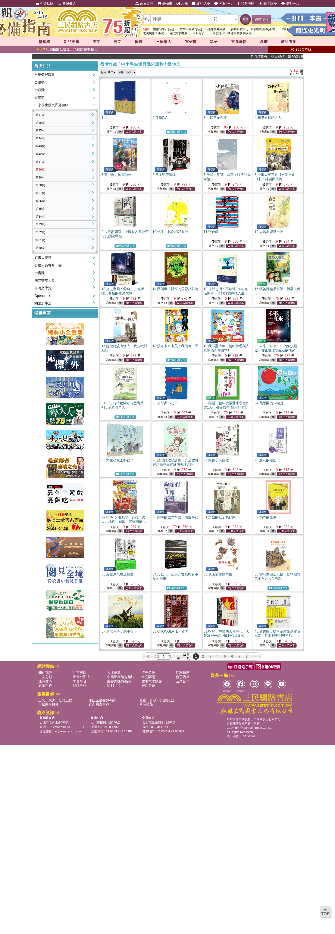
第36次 (40, 201)
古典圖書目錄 (99, 704)
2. (160, 118)
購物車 (165, 3)
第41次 (40, 162)
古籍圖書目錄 (48, 704)
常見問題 (148, 677)
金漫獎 (39, 97)
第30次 (40, 247)
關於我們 (45, 672)
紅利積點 (183, 672)
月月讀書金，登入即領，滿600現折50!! (286, 57)
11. (211, 232)
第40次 (40, 169)
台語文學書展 (178, 33)
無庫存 (213, 132)
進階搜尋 (261, 19)
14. (175, 289)
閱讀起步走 (42, 303)
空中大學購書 (151, 681)
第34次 (40, 216)
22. (165, 403)
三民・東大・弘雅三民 (55, 700)
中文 (96, 42)
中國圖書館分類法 (120, 677)
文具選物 (238, 42)
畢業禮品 (146, 704)
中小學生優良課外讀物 (51, 105)
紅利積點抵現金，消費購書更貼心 (67, 49)
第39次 (40, 177)
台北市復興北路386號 (54, 722)
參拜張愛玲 (238, 29)
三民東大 (163, 42)
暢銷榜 (44, 42)
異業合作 (45, 685)
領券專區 (246, 3)
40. (277, 636)
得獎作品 (108, 64)
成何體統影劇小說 (263, 29)
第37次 (40, 193)
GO (245, 19)
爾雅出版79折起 (163, 29)
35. (218, 574)
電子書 (190, 42)
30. (175, 517)
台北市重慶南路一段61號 (159, 722)
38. (171, 631)
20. (276, 350)
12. (268, 232)
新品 (71, 42)
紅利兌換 (201, 3)
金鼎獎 (39, 90)
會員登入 (67, 3)
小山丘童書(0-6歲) (102, 700)
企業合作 (183, 681)
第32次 (40, 232)
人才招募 (114, 672)
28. (265, 460)
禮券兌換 (148, 672)
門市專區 (80, 672)
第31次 (40, 240)
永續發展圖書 (44, 75)
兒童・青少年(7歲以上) (156, 700)
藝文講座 (268, 3)
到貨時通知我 (176, 132)
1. (104, 118)
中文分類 (45, 677)
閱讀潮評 (80, 685)
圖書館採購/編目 (119, 681)
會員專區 (144, 3)
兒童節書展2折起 (190, 29)
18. (175, 346)
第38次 (40, 185)
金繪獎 (39, 82)
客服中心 (223, 3)
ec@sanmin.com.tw (68, 731)
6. (164, 175)
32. (265, 517)
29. (123, 521)
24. (269, 403)
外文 (117, 42)
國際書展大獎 (44, 280)
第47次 (40, 115)
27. (216, 460)
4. (267, 118)
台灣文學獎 (42, 288)
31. (220, 517)
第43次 (40, 146)
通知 (182, 3)
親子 (213, 42)
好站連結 (148, 685)
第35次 (40, 208)
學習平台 (290, 3)
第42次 (40, 154)
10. (170, 232)
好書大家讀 (42, 258)
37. (119, 631)
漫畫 (263, 42)
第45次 (40, 130)
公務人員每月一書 (48, 265)
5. (116, 175)
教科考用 (288, 42)
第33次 (40, 224)
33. (117, 574)
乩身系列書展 (216, 29)
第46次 (40, 122)
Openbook (42, 296)
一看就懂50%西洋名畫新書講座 (231, 33)
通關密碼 (45, 681)
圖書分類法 (81, 677)
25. (117, 460)
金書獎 (39, 273)
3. (215, 118)
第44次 (40, 138)
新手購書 (183, 677)
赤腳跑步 (198, 33)
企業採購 (45, 3)
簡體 (139, 42)
